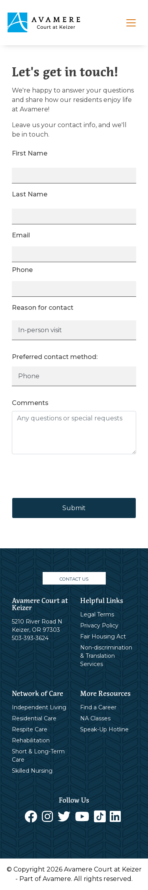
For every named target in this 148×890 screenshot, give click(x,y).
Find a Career (98, 707)
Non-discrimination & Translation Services (106, 656)
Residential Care (34, 718)
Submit (74, 508)
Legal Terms (97, 614)
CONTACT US (74, 579)
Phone (22, 270)
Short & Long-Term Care (38, 755)
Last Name (29, 194)
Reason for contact (42, 307)
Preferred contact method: (54, 357)
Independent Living (39, 707)
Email (21, 235)
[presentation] (72, 476)
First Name (29, 153)
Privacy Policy (99, 625)
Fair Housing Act (103, 636)
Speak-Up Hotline (104, 729)
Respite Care (29, 729)
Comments (30, 403)
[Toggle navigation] (131, 22)
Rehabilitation (31, 740)
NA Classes (95, 718)
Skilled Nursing (32, 770)
